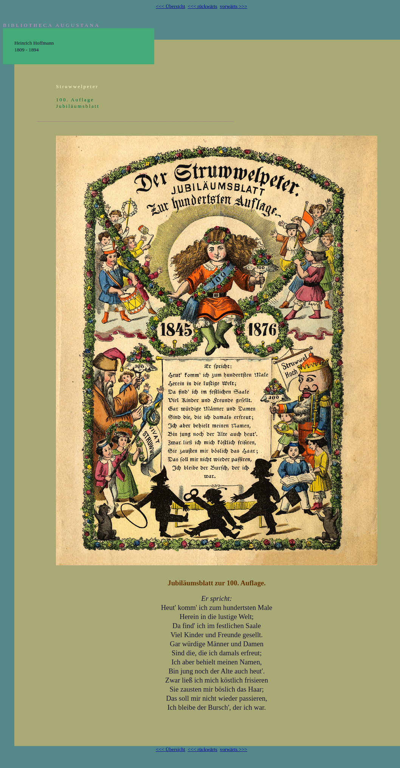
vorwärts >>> (233, 6)
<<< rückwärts (202, 6)
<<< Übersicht (170, 6)
